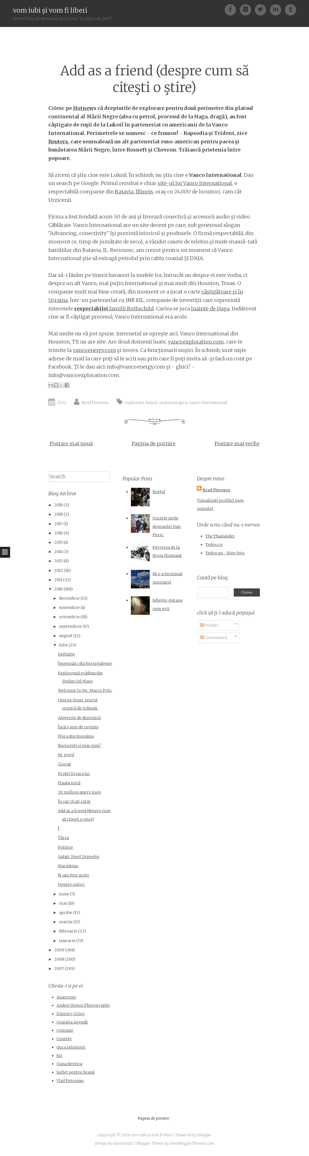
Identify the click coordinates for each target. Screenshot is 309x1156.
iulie (63, 644)
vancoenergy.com (94, 350)
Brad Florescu (95, 402)
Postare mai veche (237, 443)
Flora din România (76, 736)
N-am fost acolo (73, 875)
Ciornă (64, 764)
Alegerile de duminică (79, 717)
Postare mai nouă (71, 443)
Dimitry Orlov (70, 1013)
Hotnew (83, 108)
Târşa (63, 837)
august (65, 635)
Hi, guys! (66, 754)
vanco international (207, 402)
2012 (58, 570)
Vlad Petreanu (70, 1080)
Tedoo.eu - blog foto (225, 553)
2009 (59, 949)
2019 (58, 504)
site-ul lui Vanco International (195, 183)
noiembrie (69, 607)
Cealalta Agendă (72, 1022)
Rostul (159, 491)
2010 (58, 588)
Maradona (68, 865)
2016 (58, 533)
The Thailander (220, 536)
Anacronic (66, 997)
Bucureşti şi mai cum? (79, 745)
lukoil (152, 402)
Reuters (58, 141)
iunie (64, 894)
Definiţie (66, 654)
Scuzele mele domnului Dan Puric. (167, 526)
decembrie (69, 598)
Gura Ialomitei (70, 1047)
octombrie (69, 616)
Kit (59, 1055)
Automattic (123, 1143)
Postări (209, 625)
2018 (58, 514)
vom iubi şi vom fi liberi (50, 10)
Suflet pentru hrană (75, 1072)
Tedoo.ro (214, 544)
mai (63, 903)
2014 (58, 551)
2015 (58, 542)
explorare (134, 402)
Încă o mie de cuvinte (78, 727)
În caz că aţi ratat (74, 801)
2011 (58, 579)
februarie (68, 931)
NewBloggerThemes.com (192, 1143)
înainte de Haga (210, 308)
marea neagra (173, 402)
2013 (58, 560)
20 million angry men (79, 792)
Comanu (64, 1030)
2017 (58, 523)
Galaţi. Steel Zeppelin (78, 856)
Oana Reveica (69, 1063)
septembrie (70, 626)
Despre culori (71, 884)
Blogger (204, 1134)
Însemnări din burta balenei (85, 663)
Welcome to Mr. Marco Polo (85, 690)
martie (66, 921)
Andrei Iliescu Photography (83, 1005)
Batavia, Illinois (134, 191)
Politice (65, 847)
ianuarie (67, 940)
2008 (59, 959)
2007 (59, 968)
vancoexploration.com (196, 341)
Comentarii (213, 637)
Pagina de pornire (154, 443)
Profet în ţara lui (74, 773)
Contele (64, 1038)
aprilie (65, 912)
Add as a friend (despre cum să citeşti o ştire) (154, 79)
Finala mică (69, 782)
